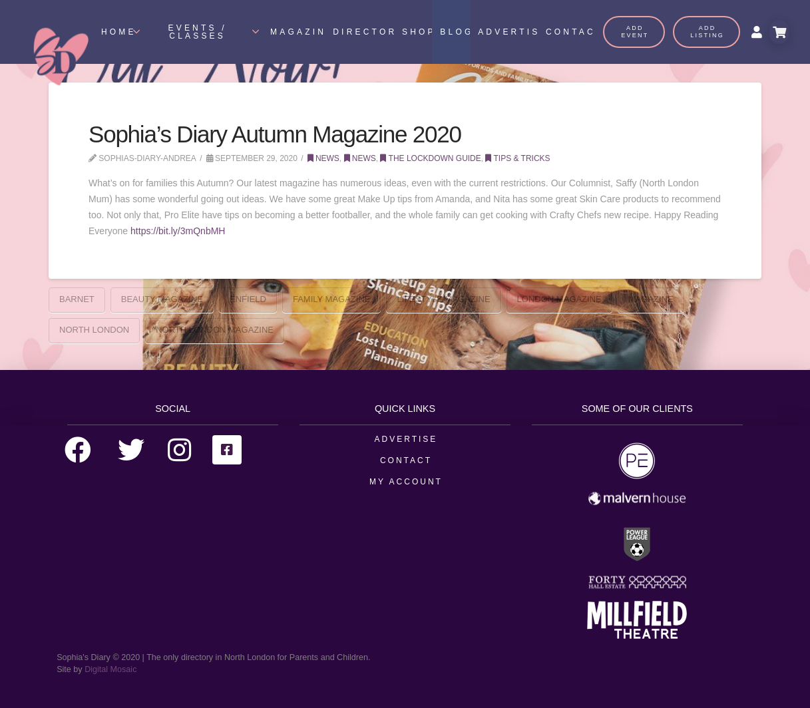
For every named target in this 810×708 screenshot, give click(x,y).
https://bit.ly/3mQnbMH (177, 231)
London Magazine (559, 299)
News (323, 158)
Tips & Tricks (517, 158)
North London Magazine (215, 330)
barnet (77, 299)
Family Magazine (332, 299)
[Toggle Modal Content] (779, 32)
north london (94, 330)
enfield (248, 299)
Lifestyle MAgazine (443, 299)
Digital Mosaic (110, 669)
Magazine (651, 299)
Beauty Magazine (162, 299)
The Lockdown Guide (430, 158)
